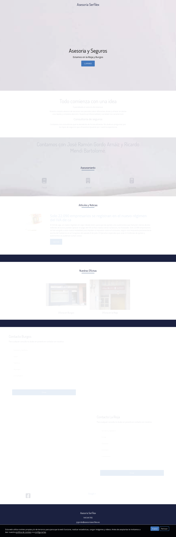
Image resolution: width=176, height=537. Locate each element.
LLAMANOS (88, 63)
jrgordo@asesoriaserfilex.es (88, 522)
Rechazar (164, 529)
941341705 (88, 517)
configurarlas (40, 532)
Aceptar (155, 529)
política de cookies (23, 532)
